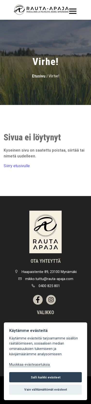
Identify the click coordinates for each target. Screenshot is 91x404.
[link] (45, 232)
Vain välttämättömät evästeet (45, 389)
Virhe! (54, 76)
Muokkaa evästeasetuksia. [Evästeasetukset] (29, 365)
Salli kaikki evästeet (45, 377)
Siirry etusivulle (17, 167)
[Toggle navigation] (73, 11)
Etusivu (38, 76)
